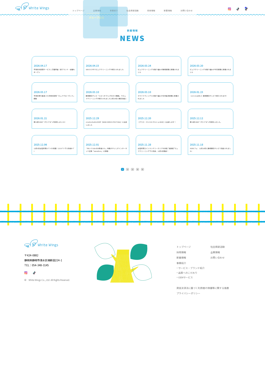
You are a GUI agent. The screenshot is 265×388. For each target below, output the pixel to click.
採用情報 (156, 7)
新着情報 (172, 7)
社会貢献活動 (137, 7)
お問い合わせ (191, 7)
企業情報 (215, 333)
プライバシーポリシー (188, 374)
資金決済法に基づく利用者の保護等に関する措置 (202, 368)
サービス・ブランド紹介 (191, 349)
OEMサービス (185, 358)
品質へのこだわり (187, 353)
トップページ (83, 7)
